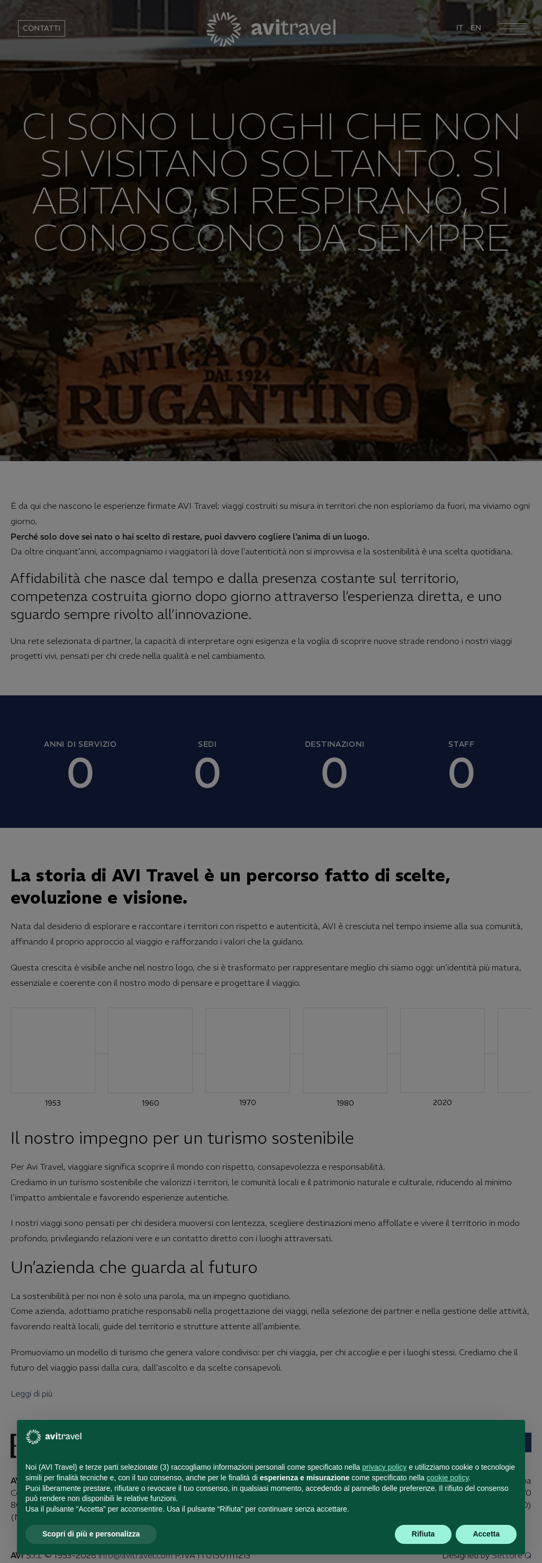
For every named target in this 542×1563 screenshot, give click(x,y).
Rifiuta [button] (423, 1534)
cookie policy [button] (447, 1477)
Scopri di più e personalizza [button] (91, 1534)
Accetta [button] (486, 1534)
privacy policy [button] (384, 1467)
